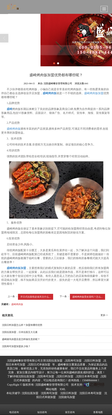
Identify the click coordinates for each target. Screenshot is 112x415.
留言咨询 (70, 409)
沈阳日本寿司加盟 (87, 376)
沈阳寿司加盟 (73, 360)
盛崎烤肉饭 (14, 128)
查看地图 (98, 409)
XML (62, 389)
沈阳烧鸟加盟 (66, 397)
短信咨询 (42, 409)
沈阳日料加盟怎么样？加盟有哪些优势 (22, 325)
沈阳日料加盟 (92, 360)
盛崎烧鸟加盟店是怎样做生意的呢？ (21, 339)
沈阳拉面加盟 (54, 360)
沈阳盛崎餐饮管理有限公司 (52, 384)
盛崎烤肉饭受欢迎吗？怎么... (87, 296)
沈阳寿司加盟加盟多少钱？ (16, 346)
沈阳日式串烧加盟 (39, 364)
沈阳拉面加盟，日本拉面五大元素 (20, 332)
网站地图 (51, 389)
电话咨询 (14, 409)
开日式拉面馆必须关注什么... (35, 296)
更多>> (104, 315)
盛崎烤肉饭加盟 (94, 93)
